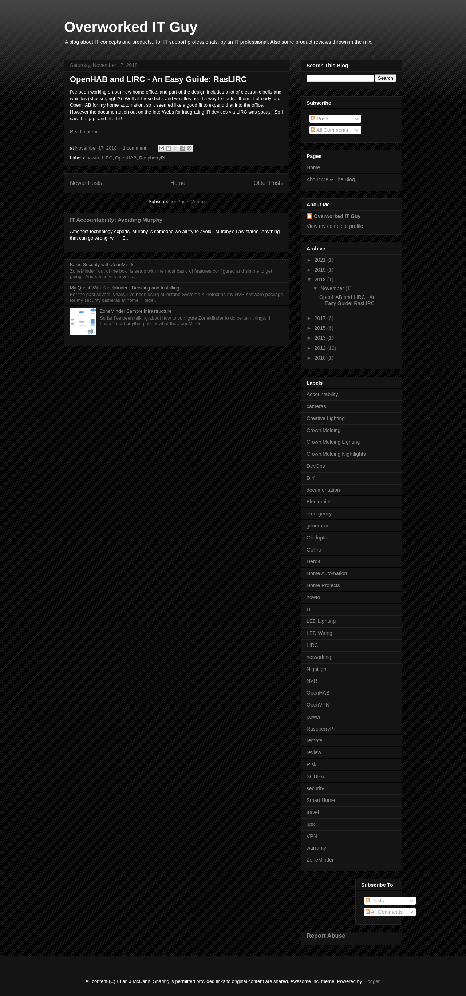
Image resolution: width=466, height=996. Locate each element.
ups (311, 824)
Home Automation (327, 573)
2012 (321, 348)
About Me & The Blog (331, 179)
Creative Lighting (326, 418)
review (314, 752)
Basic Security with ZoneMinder (103, 264)
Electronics (319, 502)
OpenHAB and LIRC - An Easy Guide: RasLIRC (158, 79)
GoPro (314, 550)
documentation (323, 490)
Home (178, 183)
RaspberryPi (152, 158)
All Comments (329, 130)
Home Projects (323, 585)
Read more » (83, 131)
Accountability (322, 394)
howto (93, 158)
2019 (321, 270)
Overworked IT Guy (131, 27)
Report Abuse (326, 935)
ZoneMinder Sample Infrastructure (135, 311)
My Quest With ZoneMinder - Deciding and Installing (124, 287)
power (313, 717)
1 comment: (136, 148)
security (315, 788)
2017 (321, 318)
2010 (321, 358)
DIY (311, 478)
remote (315, 740)
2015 (321, 328)
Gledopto (317, 538)
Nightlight (317, 669)
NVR (312, 681)
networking (319, 657)
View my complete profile (335, 226)
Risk (311, 764)
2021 (321, 260)
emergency (319, 514)
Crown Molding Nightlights (336, 454)
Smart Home (321, 800)
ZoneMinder (320, 860)
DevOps (316, 466)
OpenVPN (318, 705)
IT (309, 609)
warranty (316, 848)
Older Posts (268, 183)
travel (313, 812)
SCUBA (315, 776)
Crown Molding (323, 430)
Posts (320, 119)
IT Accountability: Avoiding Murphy (116, 220)
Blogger (371, 981)
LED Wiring (319, 633)
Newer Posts (86, 183)
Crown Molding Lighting (333, 442)
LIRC (107, 158)
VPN (312, 836)
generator (317, 526)
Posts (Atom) (191, 201)
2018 (321, 279)
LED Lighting (321, 621)
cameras (316, 406)
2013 (321, 338)
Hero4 (313, 561)
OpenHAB (126, 158)
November (332, 288)
